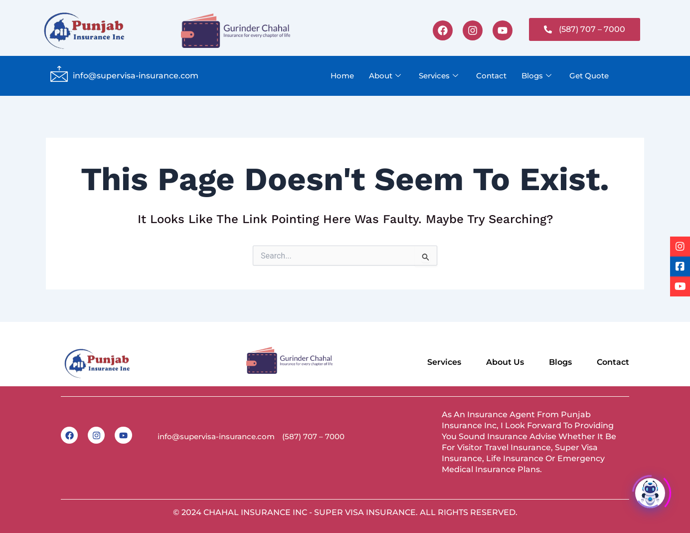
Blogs (536, 75)
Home (342, 75)
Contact (491, 75)
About (385, 75)
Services (438, 75)
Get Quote (589, 75)
